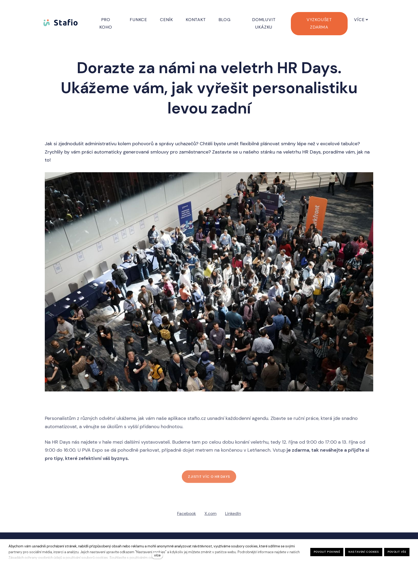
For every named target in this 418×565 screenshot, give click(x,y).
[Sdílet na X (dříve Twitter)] (210, 516)
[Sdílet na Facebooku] (186, 516)
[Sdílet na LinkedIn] (233, 516)
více (157, 555)
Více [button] (366, 19)
